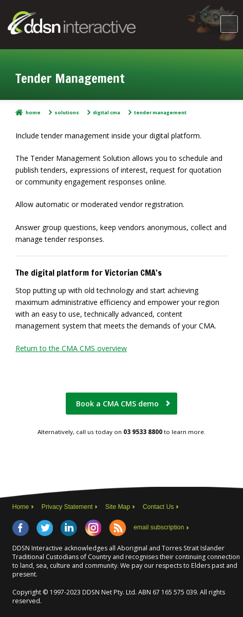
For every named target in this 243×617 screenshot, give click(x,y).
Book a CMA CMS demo (117, 403)
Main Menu (229, 24)
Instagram (93, 528)
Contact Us (158, 506)
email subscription (159, 527)
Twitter (44, 528)
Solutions (66, 112)
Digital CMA (106, 112)
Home (33, 112)
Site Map (117, 506)
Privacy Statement (67, 506)
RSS (117, 528)
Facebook (20, 528)
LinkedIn (69, 528)
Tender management (160, 112)
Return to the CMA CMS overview (71, 348)
